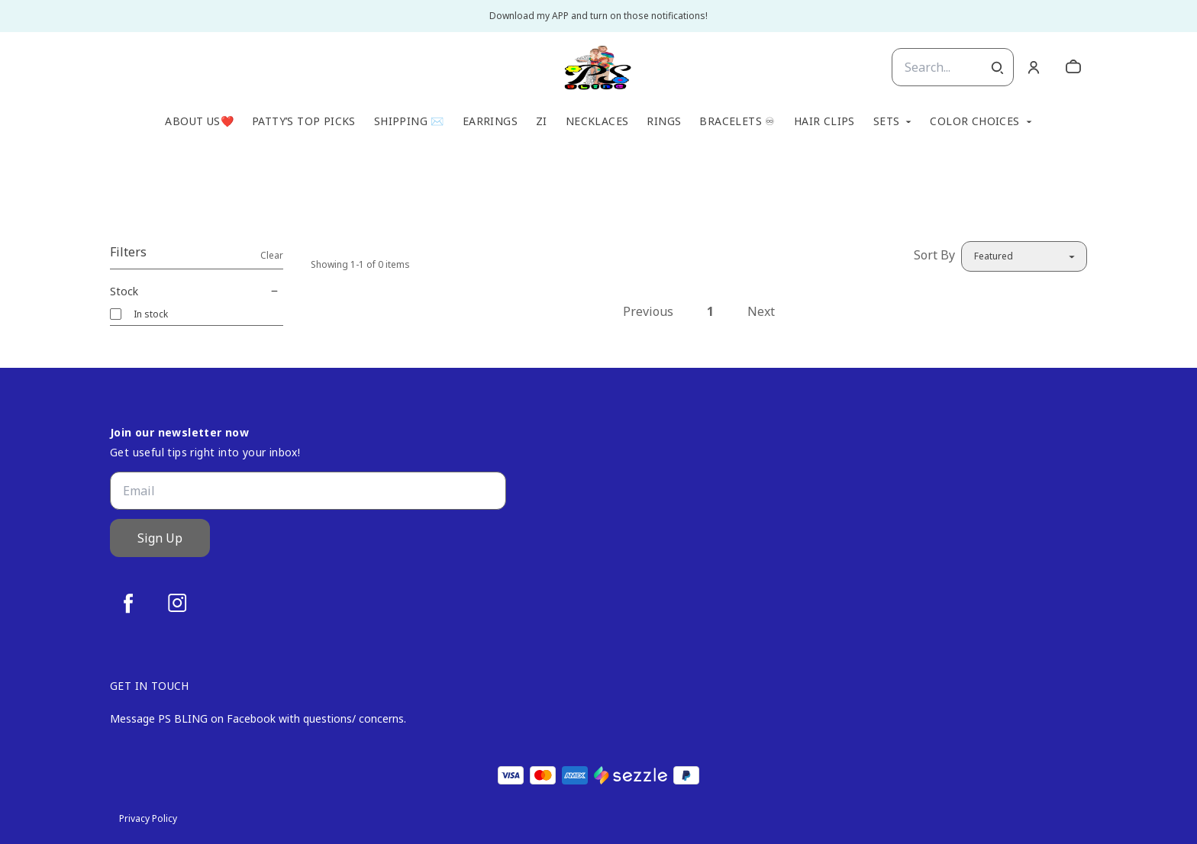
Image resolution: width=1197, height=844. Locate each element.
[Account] (1033, 67)
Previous (648, 311)
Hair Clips (824, 121)
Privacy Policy (148, 818)
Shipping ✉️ (409, 121)
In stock (151, 314)
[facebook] (128, 603)
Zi (541, 121)
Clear (271, 255)
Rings (664, 121)
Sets (886, 121)
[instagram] (177, 603)
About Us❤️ (199, 121)
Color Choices (974, 121)
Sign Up (159, 538)
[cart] (1073, 67)
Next (761, 311)
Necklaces (597, 121)
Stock (196, 291)
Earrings (490, 121)
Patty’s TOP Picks (304, 121)
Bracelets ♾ (737, 121)
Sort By (934, 254)
